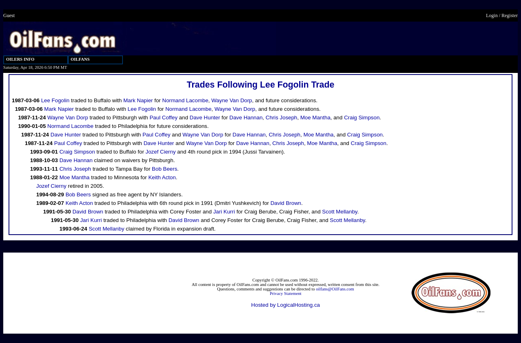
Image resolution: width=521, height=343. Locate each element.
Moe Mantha (315, 117)
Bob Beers (164, 169)
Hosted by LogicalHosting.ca (285, 305)
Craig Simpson (361, 117)
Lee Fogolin (55, 100)
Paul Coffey (163, 117)
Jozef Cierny (161, 152)
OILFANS (80, 59)
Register (509, 15)
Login (492, 15)
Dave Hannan (246, 117)
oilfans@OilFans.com (335, 289)
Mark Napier (138, 100)
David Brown (285, 203)
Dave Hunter (205, 117)
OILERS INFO (20, 59)
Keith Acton (161, 177)
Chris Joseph (282, 117)
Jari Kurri (224, 212)
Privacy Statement (286, 293)
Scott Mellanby (339, 212)
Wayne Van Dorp (231, 100)
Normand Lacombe (185, 100)
